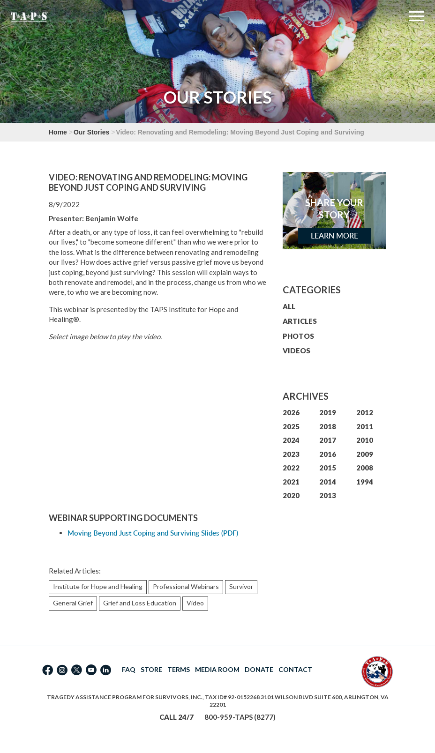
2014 (327, 481)
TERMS (178, 669)
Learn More (334, 236)
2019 (327, 412)
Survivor (241, 586)
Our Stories (91, 132)
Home (58, 132)
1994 (364, 481)
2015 (327, 467)
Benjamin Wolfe (111, 218)
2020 (291, 495)
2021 (291, 481)
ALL (289, 306)
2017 (327, 440)
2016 (327, 454)
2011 (364, 426)
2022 (291, 467)
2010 (364, 440)
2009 (364, 454)
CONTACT (295, 669)
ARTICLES (300, 321)
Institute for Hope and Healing (97, 586)
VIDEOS (296, 350)
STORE (151, 669)
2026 (291, 412)
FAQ (128, 669)
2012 (364, 412)
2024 (291, 440)
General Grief (73, 603)
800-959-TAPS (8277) (240, 717)
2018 (327, 426)
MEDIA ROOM (217, 669)
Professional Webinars (186, 586)
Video (195, 603)
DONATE (259, 669)
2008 (364, 467)
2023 (291, 454)
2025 (291, 426)
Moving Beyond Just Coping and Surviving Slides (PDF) (153, 533)
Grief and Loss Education (139, 603)
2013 (327, 495)
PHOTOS (298, 336)
